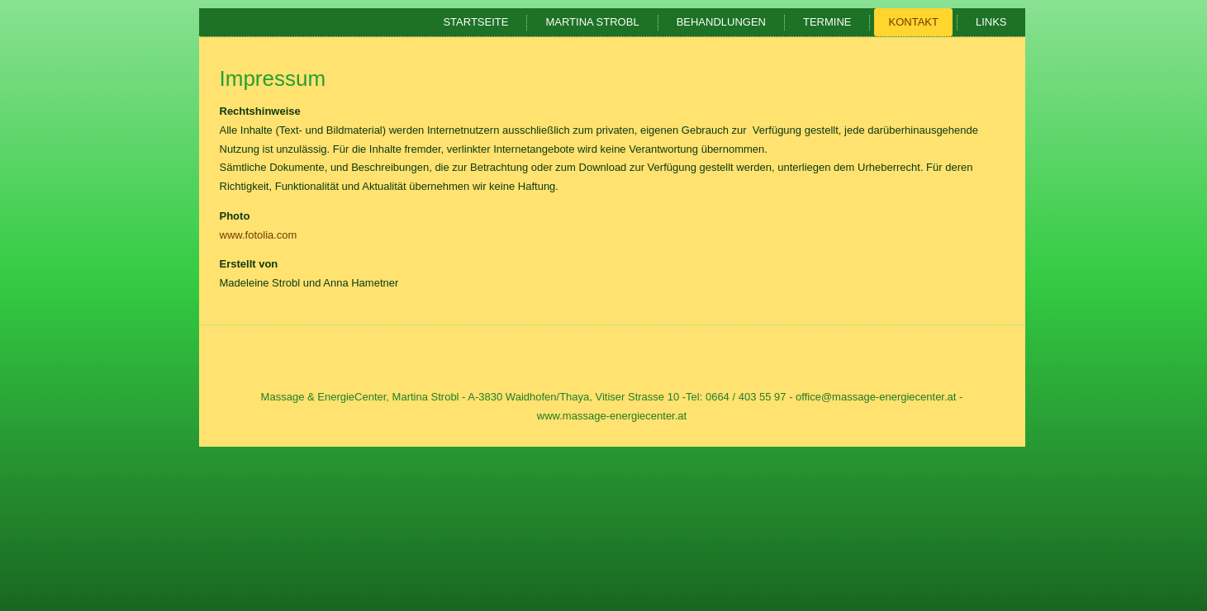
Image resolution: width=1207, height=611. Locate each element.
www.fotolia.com (258, 235)
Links (991, 22)
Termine (827, 22)
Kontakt (913, 22)
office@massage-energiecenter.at (876, 397)
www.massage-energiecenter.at (612, 416)
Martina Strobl (592, 22)
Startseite (475, 22)
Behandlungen (721, 22)
